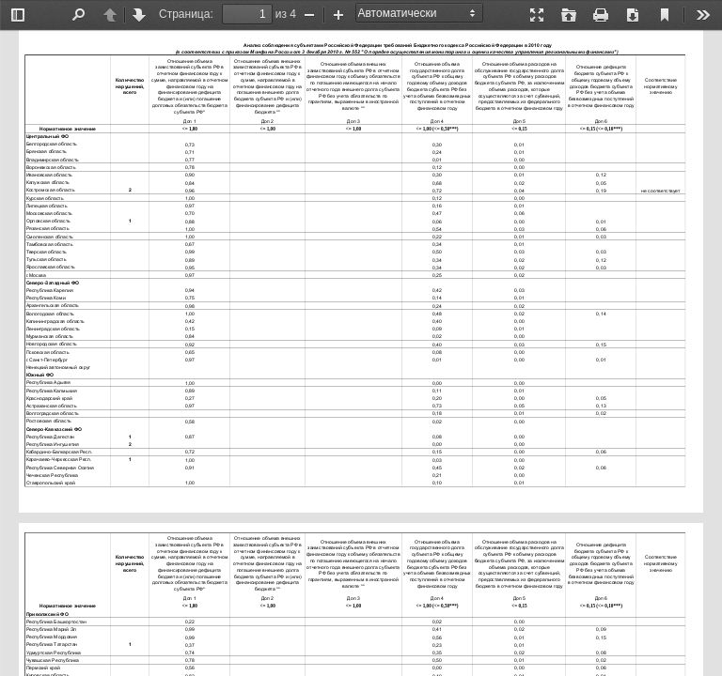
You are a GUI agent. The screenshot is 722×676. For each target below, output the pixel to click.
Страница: (186, 14)
